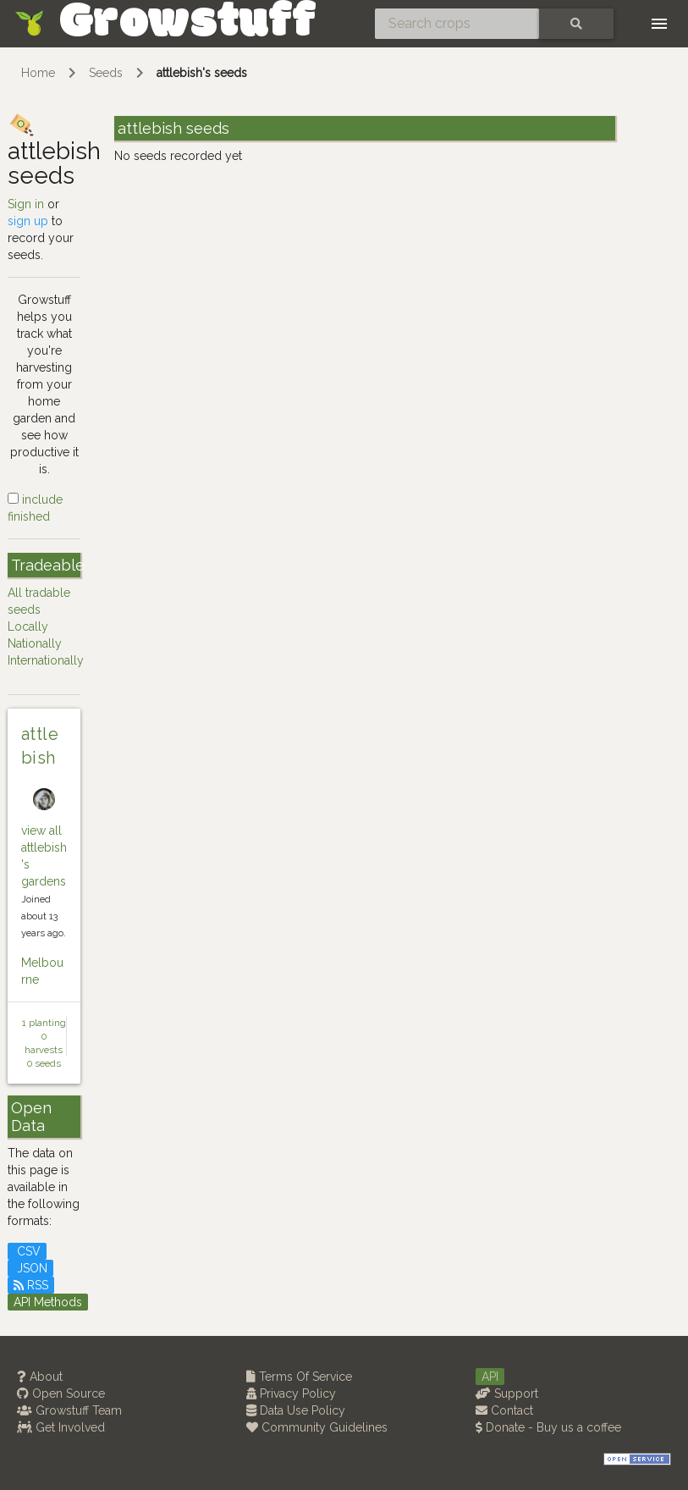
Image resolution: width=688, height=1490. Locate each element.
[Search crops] (457, 23)
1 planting (44, 1023)
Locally (28, 626)
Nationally (35, 643)
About (40, 1376)
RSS (31, 1285)
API (490, 1376)
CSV (27, 1251)
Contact (504, 1410)
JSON (30, 1268)
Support (507, 1393)
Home (38, 73)
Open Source (61, 1393)
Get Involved (61, 1427)
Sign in (26, 204)
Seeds (106, 73)
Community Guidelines (317, 1427)
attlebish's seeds (202, 73)
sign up (28, 221)
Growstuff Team (69, 1410)
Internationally (46, 660)
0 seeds (44, 1063)
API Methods (48, 1302)
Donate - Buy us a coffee (548, 1427)
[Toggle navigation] (659, 23)
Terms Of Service (299, 1376)
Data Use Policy (295, 1410)
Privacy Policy (291, 1393)
